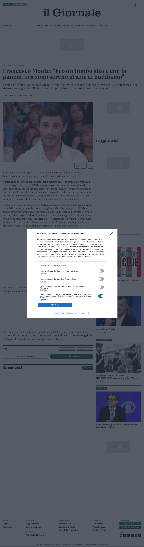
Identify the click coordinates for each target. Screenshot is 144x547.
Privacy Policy (85, 313)
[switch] (101, 271)
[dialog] (72, 273)
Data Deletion (59, 313)
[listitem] (72, 266)
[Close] (112, 234)
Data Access (71, 313)
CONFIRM (55, 305)
